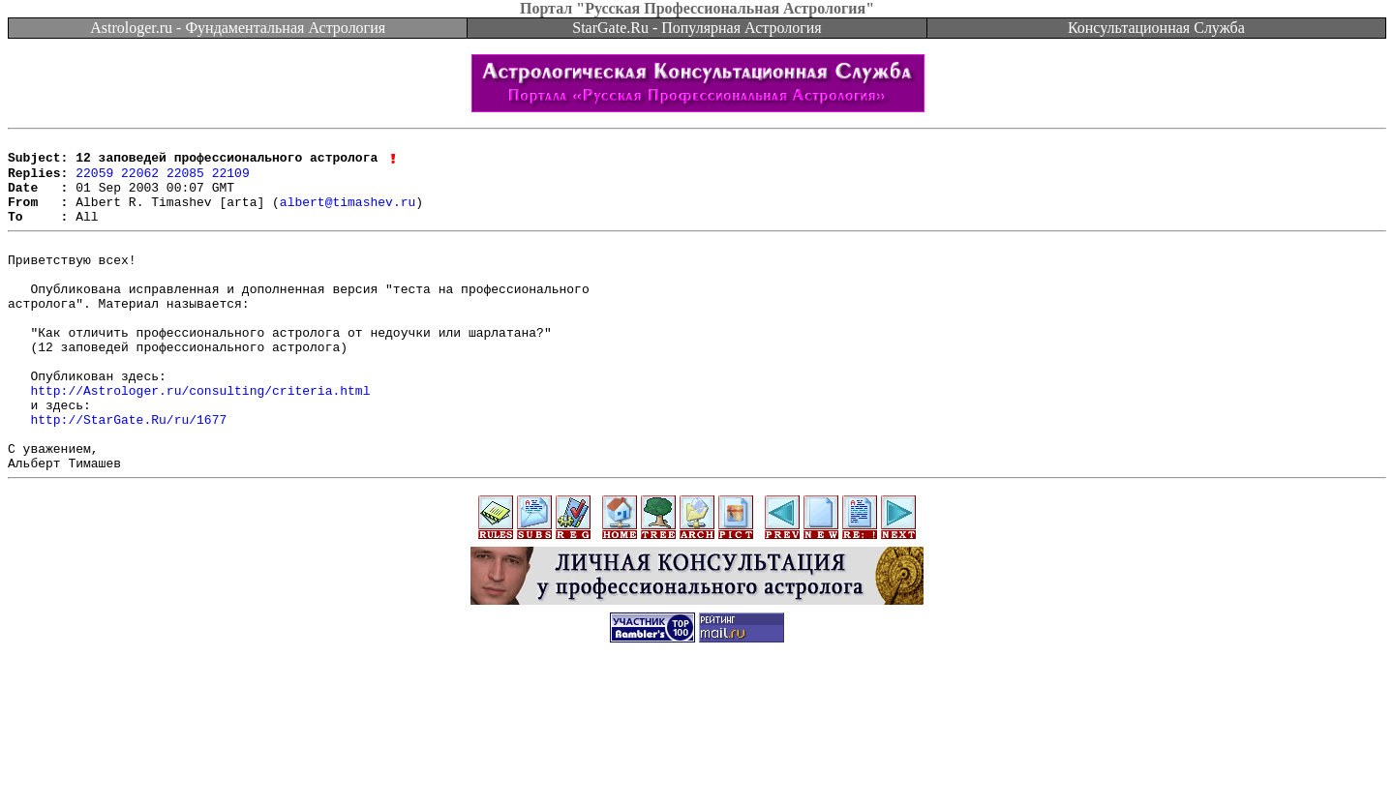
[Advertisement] (697, 763)
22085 (185, 180)
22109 (231, 180)
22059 (94, 180)
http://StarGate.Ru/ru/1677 (128, 473)
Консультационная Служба (1156, 27)
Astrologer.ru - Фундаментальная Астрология (237, 27)
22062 (140, 180)
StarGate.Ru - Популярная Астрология (696, 27)
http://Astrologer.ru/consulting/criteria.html (200, 438)
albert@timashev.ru (347, 215)
